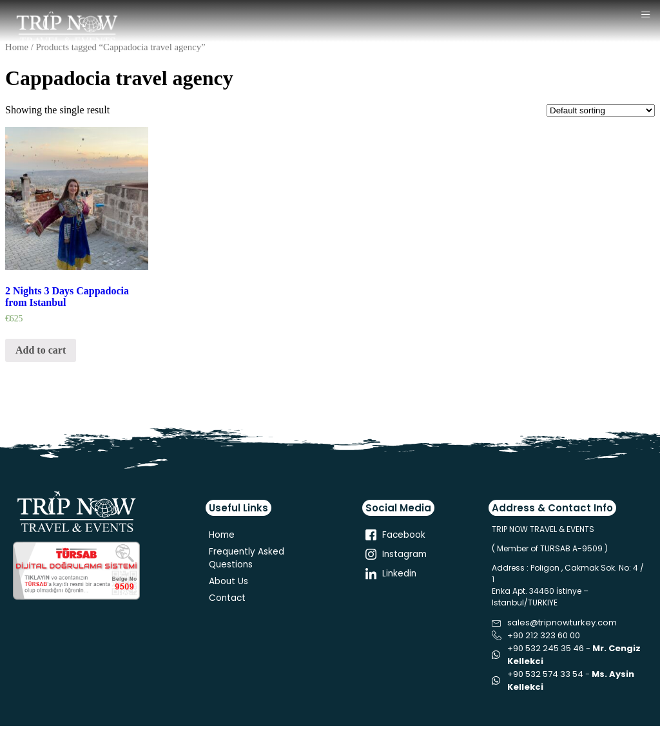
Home (16, 47)
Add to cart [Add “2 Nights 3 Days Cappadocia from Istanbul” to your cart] (40, 350)
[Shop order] (601, 110)
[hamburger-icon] (645, 15)
